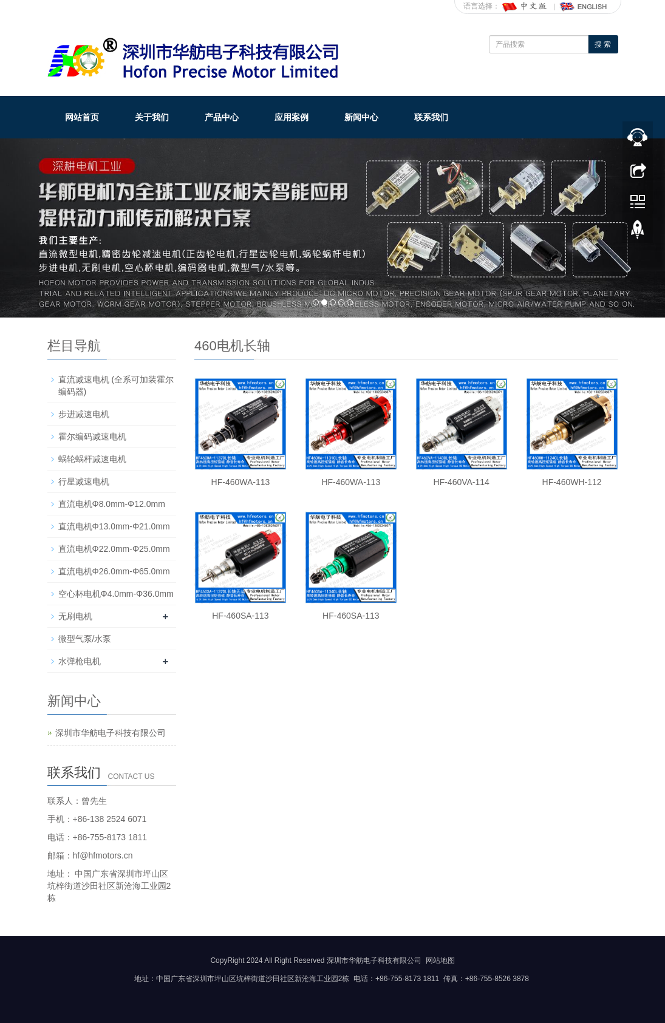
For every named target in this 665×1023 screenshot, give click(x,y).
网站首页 (82, 117)
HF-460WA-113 (240, 482)
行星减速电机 (83, 481)
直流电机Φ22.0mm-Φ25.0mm (114, 549)
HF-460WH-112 (572, 482)
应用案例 (292, 117)
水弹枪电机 (79, 661)
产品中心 (222, 117)
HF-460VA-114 (461, 482)
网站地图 (440, 960)
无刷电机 (75, 616)
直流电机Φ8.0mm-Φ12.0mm (111, 504)
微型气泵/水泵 (85, 639)
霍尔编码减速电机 (92, 436)
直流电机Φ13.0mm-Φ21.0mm (114, 526)
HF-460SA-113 (240, 615)
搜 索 (603, 44)
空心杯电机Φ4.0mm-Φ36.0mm (116, 594)
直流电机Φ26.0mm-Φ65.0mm (114, 571)
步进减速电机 (83, 414)
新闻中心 (361, 117)
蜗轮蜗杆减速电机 (92, 459)
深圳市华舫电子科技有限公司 (110, 733)
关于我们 (152, 117)
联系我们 (431, 117)
